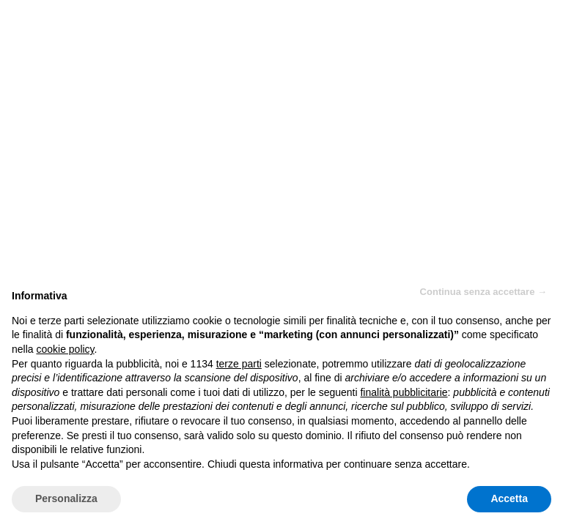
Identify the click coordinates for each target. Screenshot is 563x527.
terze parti (239, 364)
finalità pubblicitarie (403, 392)
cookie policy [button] (65, 349)
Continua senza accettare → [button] (483, 291)
